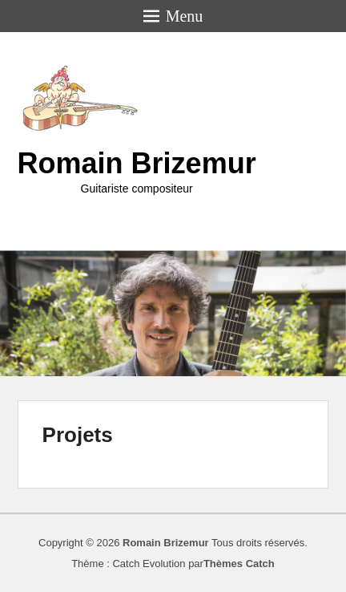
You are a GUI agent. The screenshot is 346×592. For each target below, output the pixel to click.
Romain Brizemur (137, 163)
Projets (77, 435)
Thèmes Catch (239, 564)
